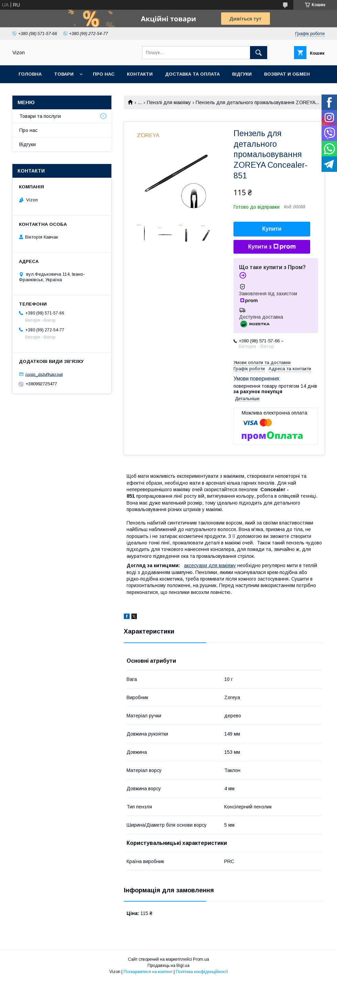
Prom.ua (201, 959)
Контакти (140, 74)
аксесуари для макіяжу (210, 565)
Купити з (271, 247)
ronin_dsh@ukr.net (44, 374)
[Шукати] (258, 52)
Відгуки (242, 74)
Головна (30, 74)
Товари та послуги (40, 116)
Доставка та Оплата (192, 74)
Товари (64, 74)
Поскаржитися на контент (148, 971)
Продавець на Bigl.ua (168, 965)
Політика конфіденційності (202, 971)
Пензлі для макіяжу (169, 102)
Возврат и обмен (287, 74)
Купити (272, 229)
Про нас (104, 74)
